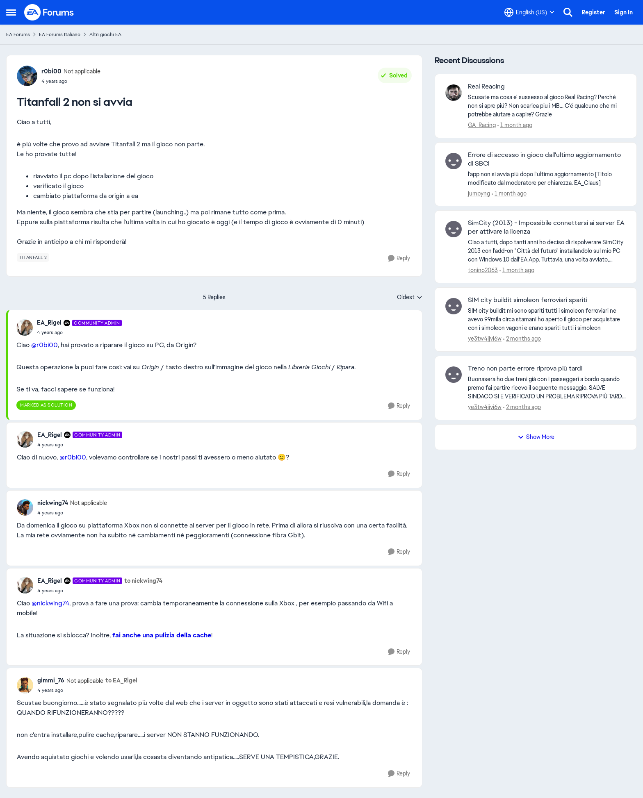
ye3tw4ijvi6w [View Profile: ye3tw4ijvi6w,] (485, 338)
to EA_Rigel (121, 680)
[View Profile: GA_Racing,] (453, 92)
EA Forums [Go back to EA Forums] (18, 34)
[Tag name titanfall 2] (33, 257)
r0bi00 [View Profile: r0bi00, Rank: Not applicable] (51, 71)
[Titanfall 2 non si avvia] (79, 332)
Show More (536, 437)
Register (593, 12)
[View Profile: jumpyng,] (453, 161)
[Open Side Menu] (11, 12)
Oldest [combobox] (409, 297)
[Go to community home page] (49, 12)
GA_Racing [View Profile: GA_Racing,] (482, 125)
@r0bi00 (44, 345)
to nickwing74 (143, 580)
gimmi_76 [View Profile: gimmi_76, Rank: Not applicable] (50, 680)
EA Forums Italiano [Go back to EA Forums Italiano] (59, 34)
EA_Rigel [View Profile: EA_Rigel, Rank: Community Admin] (49, 322)
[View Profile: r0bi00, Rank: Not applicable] (27, 76)
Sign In (623, 12)
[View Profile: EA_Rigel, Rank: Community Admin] (24, 327)
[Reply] (399, 258)
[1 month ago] (514, 125)
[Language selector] (529, 12)
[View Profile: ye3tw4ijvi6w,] (453, 306)
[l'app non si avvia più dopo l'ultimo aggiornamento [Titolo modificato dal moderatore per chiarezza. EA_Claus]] (547, 178)
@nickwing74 (50, 603)
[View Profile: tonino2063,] (453, 229)
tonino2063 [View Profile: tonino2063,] (483, 270)
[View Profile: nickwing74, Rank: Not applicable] (25, 507)
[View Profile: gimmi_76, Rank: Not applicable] (25, 685)
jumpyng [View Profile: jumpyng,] (479, 193)
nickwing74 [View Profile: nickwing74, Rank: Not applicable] (52, 503)
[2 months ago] (522, 338)
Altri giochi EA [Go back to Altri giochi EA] (105, 34)
